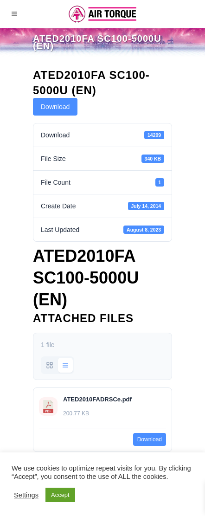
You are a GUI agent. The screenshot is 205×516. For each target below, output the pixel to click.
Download (55, 106)
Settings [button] (26, 495)
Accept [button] (60, 494)
